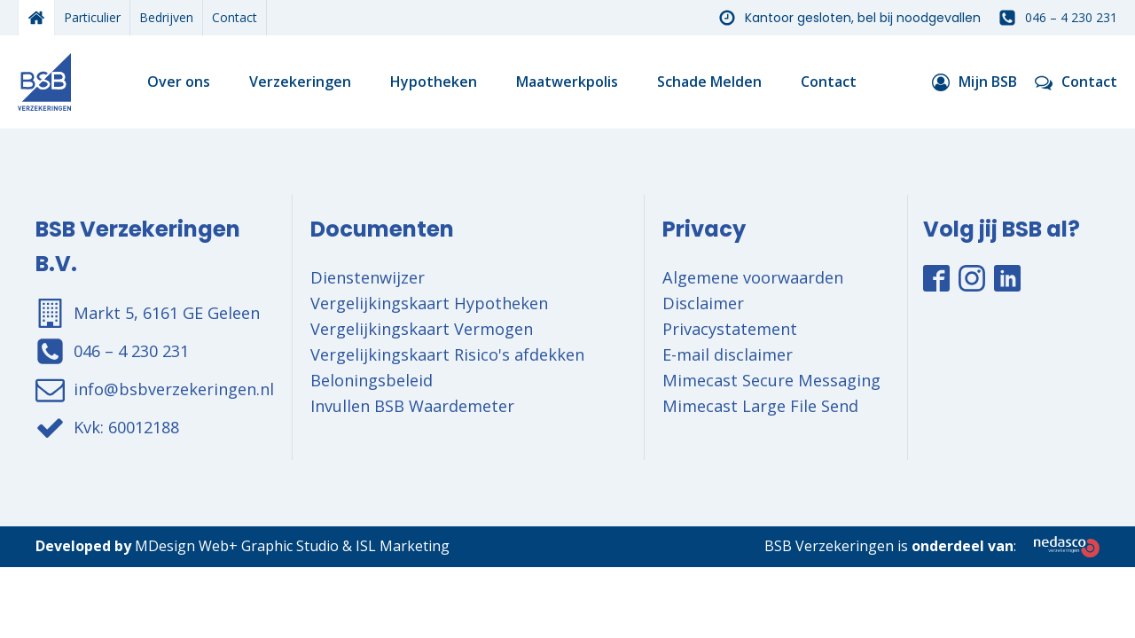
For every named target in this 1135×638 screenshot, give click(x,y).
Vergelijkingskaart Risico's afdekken (447, 354)
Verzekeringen (300, 81)
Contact (234, 17)
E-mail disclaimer (727, 354)
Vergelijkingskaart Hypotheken (429, 303)
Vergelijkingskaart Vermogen (421, 328)
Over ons (178, 81)
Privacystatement (729, 328)
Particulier (92, 17)
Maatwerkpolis (567, 81)
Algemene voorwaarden (752, 277)
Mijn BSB (988, 81)
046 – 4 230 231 (1071, 17)
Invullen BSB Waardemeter (412, 405)
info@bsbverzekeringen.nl (174, 389)
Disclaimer (703, 303)
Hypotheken (433, 81)
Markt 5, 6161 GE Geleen (167, 312)
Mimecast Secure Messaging (771, 380)
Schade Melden (709, 81)
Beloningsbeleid (371, 380)
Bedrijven (166, 17)
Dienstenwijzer (367, 277)
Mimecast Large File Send (760, 405)
